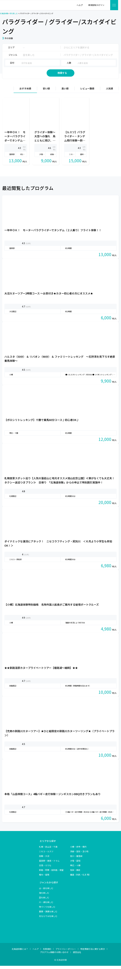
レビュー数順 (87, 91)
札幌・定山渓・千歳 (48, 849)
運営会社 (77, 955)
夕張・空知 (75, 863)
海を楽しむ (44, 896)
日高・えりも (45, 868)
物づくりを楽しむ (47, 910)
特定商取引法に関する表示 (92, 952)
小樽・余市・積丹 (78, 849)
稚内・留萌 (44, 877)
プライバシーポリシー (66, 952)
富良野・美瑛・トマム (49, 863)
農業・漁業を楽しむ (48, 914)
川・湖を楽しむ (46, 905)
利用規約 (47, 952)
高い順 (65, 91)
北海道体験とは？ (20, 952)
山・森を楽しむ (46, 891)
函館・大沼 (44, 859)
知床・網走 (75, 873)
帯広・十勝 (75, 868)
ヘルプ (35, 952)
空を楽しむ (44, 900)
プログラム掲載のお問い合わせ (54, 955)
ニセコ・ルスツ (46, 854)
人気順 (109, 91)
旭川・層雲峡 (76, 859)
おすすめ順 (25, 91)
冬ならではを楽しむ (48, 919)
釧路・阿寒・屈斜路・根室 (51, 873)
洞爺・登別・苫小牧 (79, 854)
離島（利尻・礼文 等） (80, 877)
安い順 (46, 91)
